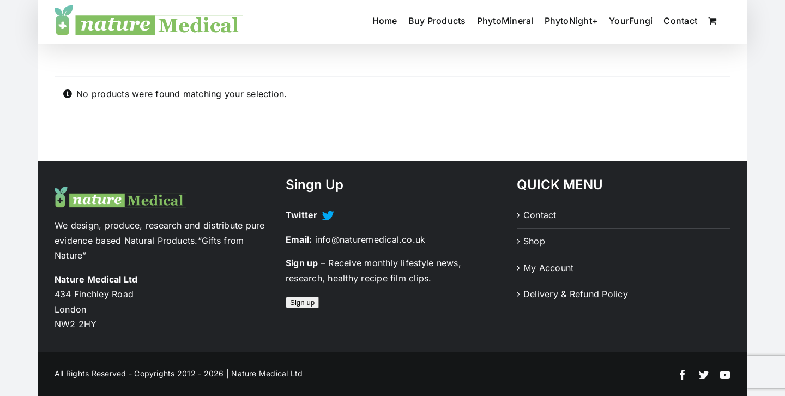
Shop (534, 241)
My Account (548, 267)
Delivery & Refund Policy (575, 294)
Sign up (302, 302)
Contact (540, 214)
